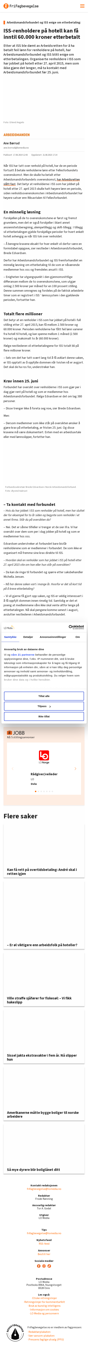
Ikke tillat (44, 716)
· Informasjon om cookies (44, 1310)
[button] (75, 768)
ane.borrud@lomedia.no (16, 148)
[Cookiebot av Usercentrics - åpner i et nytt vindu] (68, 627)
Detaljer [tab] (28, 636)
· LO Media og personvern (44, 1313)
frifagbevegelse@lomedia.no (44, 1189)
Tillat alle (44, 696)
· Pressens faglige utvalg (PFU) (45, 1339)
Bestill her (44, 1254)
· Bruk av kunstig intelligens (44, 1306)
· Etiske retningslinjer (44, 1298)
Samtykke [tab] (10, 636)
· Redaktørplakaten (38, 1332)
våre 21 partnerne (23, 654)
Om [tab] (77, 636)
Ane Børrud (11, 143)
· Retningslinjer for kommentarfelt (44, 1302)
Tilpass (44, 706)
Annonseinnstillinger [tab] (53, 636)
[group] (44, 769)
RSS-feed (44, 1244)
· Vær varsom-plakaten (40, 1336)
